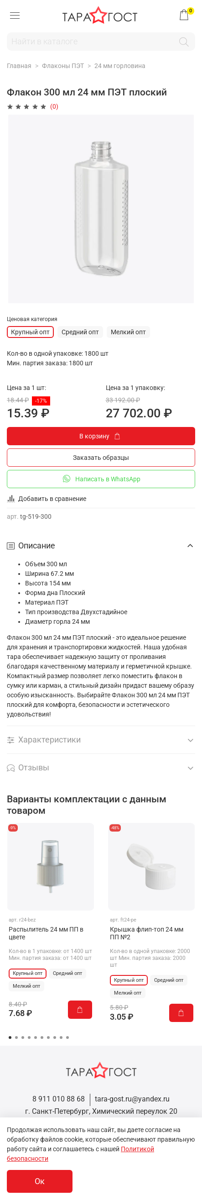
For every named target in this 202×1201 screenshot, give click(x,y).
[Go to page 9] (61, 1037)
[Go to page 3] (22, 1037)
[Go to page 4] (29, 1037)
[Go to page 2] (16, 1037)
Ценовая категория (32, 319)
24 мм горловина (119, 65)
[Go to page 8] (54, 1037)
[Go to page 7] (48, 1037)
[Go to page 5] (35, 1037)
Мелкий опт (128, 332)
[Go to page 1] (10, 1037)
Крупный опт (30, 332)
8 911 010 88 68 (58, 1099)
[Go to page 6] (42, 1037)
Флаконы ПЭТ (63, 65)
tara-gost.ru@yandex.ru (132, 1099)
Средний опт (80, 332)
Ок (40, 1181)
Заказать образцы (101, 457)
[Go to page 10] (67, 1037)
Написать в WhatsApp (101, 478)
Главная (19, 65)
